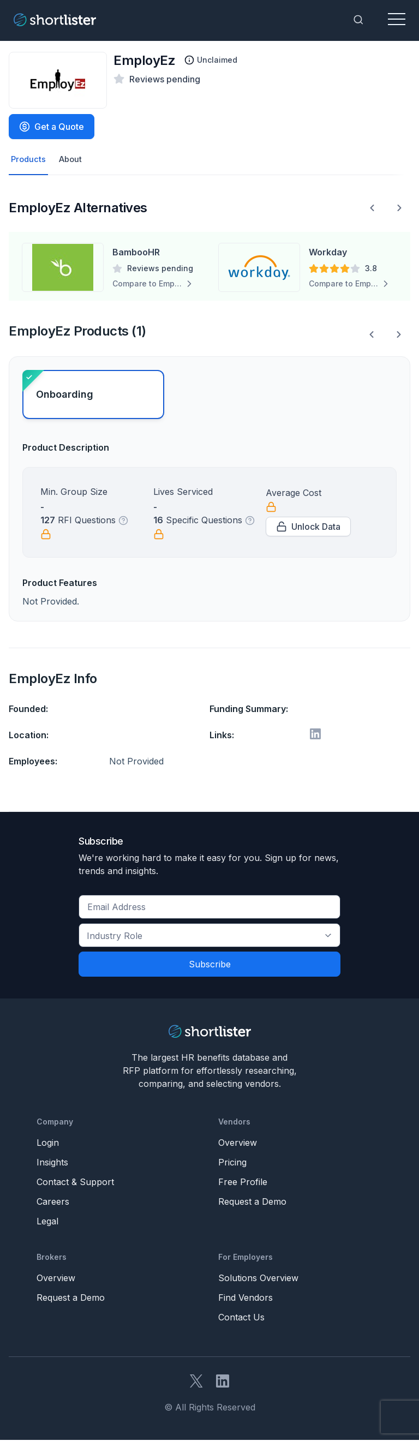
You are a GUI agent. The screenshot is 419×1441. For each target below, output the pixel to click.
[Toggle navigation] (396, 19)
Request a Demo (252, 1202)
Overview (237, 1143)
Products (29, 159)
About (73, 159)
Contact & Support (75, 1182)
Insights (52, 1163)
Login (48, 1143)
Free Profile (242, 1182)
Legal (47, 1222)
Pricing (232, 1163)
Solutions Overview (258, 1278)
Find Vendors (245, 1298)
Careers (53, 1202)
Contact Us (241, 1318)
